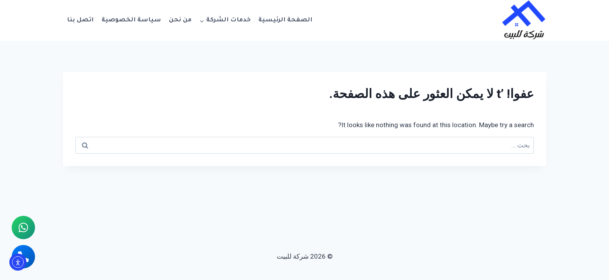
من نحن (180, 20)
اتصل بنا (80, 20)
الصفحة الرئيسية (285, 20)
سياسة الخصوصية (131, 20)
